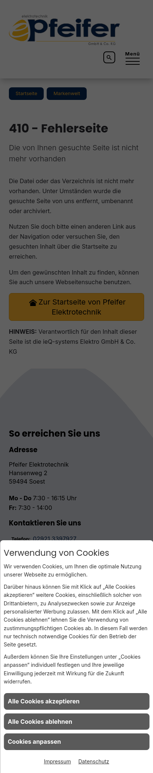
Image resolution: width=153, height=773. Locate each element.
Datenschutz (94, 761)
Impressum (57, 761)
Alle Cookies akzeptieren (44, 701)
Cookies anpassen (34, 741)
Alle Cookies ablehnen (40, 721)
